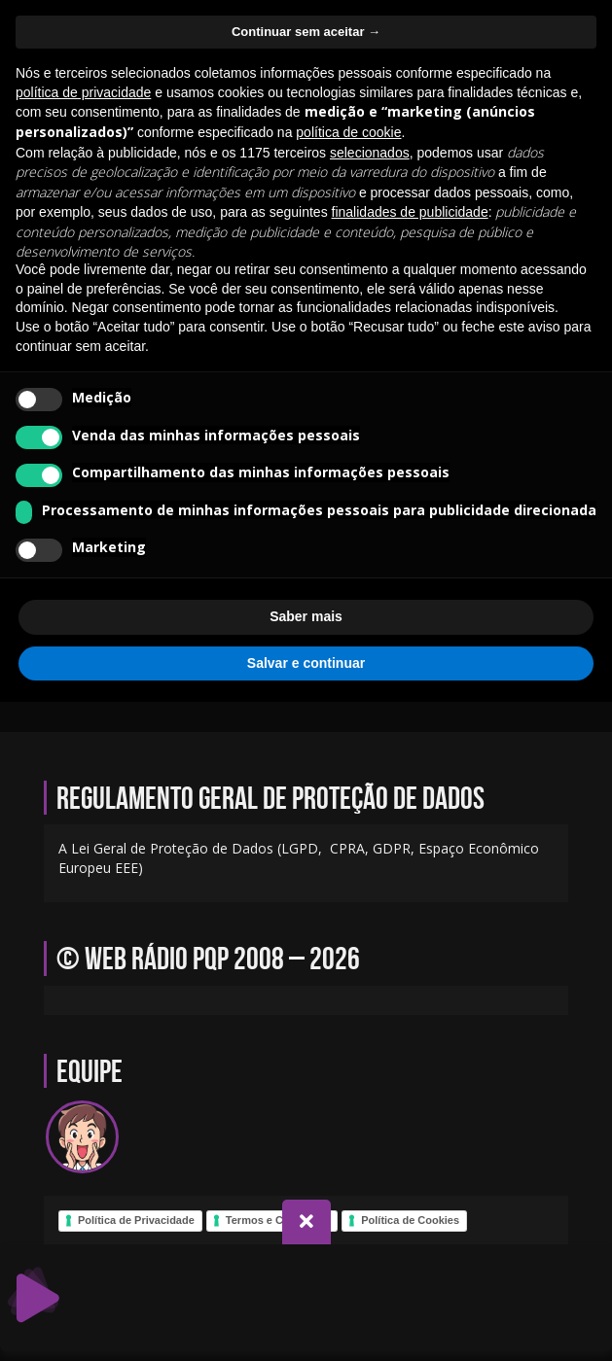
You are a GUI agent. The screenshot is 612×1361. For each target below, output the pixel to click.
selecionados (370, 152)
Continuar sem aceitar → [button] (306, 31)
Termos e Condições (278, 1220)
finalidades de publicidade (410, 212)
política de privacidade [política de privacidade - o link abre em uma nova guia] (83, 92)
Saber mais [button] (306, 616)
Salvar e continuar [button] (306, 663)
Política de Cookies (410, 1220)
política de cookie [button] (348, 132)
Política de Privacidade (136, 1220)
